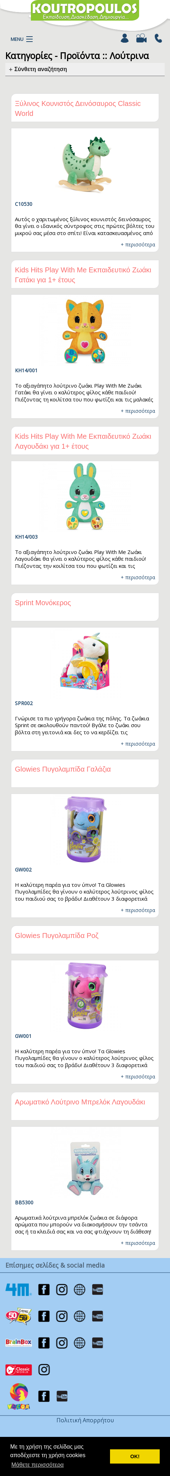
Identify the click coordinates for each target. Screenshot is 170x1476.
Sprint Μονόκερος (43, 603)
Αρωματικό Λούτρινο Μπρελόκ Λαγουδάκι (80, 1102)
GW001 (23, 1036)
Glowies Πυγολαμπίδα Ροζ (56, 935)
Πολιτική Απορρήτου (85, 1420)
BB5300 (24, 1202)
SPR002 (24, 703)
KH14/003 (26, 536)
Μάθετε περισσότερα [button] (37, 1465)
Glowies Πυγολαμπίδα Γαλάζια (63, 769)
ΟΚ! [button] (134, 1456)
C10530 (23, 204)
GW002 (23, 869)
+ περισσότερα (138, 244)
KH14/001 (26, 370)
